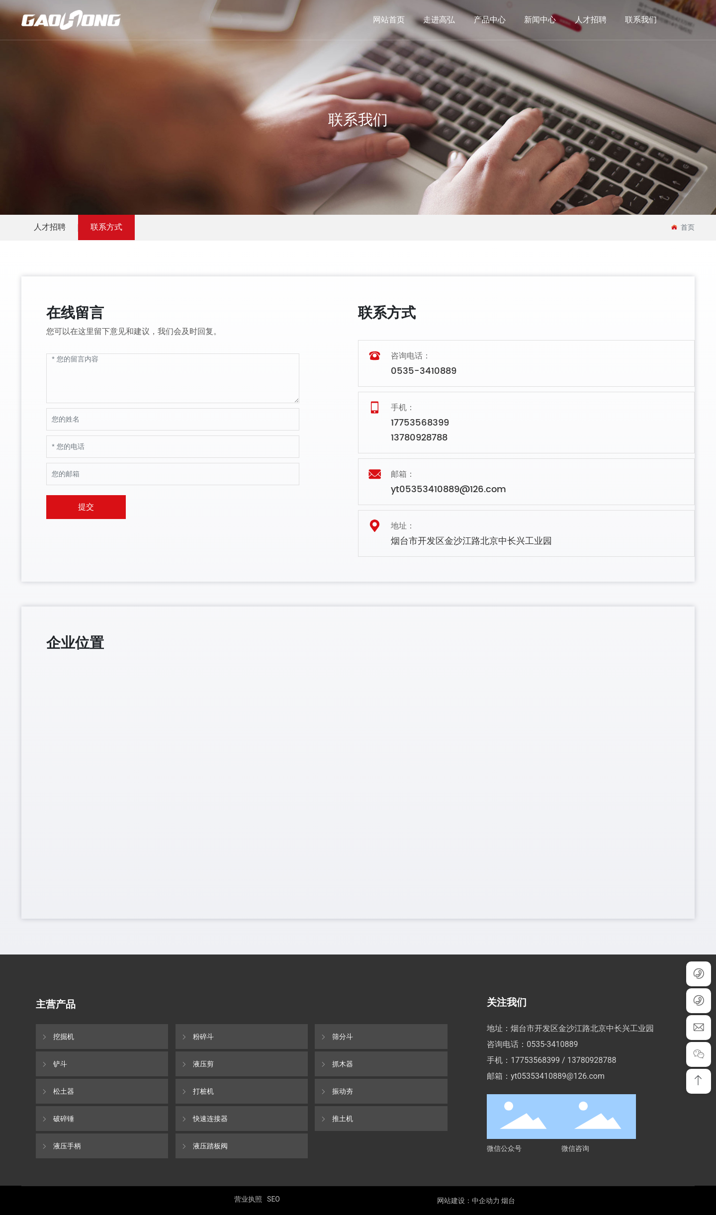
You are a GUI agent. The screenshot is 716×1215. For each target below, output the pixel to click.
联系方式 (106, 227)
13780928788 (419, 438)
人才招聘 (50, 227)
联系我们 (358, 119)
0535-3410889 (423, 371)
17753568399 (420, 423)
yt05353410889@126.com (448, 489)
